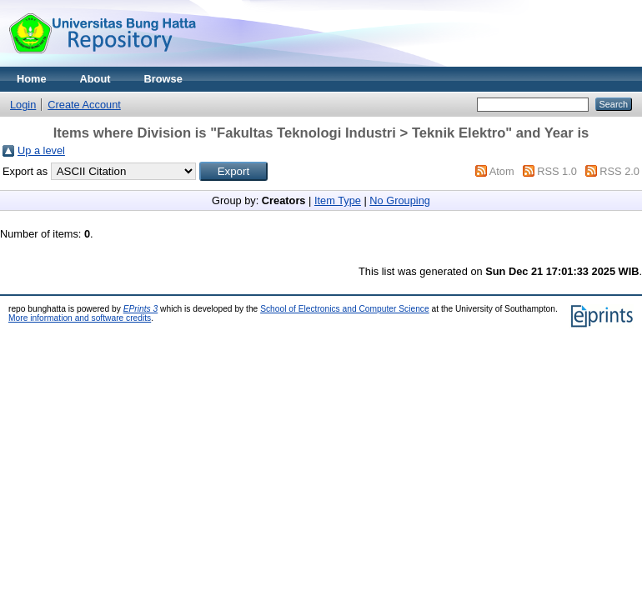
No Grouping (399, 200)
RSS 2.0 (619, 171)
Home (32, 79)
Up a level (41, 150)
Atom (501, 171)
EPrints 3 (140, 308)
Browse (163, 79)
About (95, 79)
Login (23, 104)
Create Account (84, 104)
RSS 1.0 (557, 171)
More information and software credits (79, 318)
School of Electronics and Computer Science (344, 308)
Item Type (337, 200)
